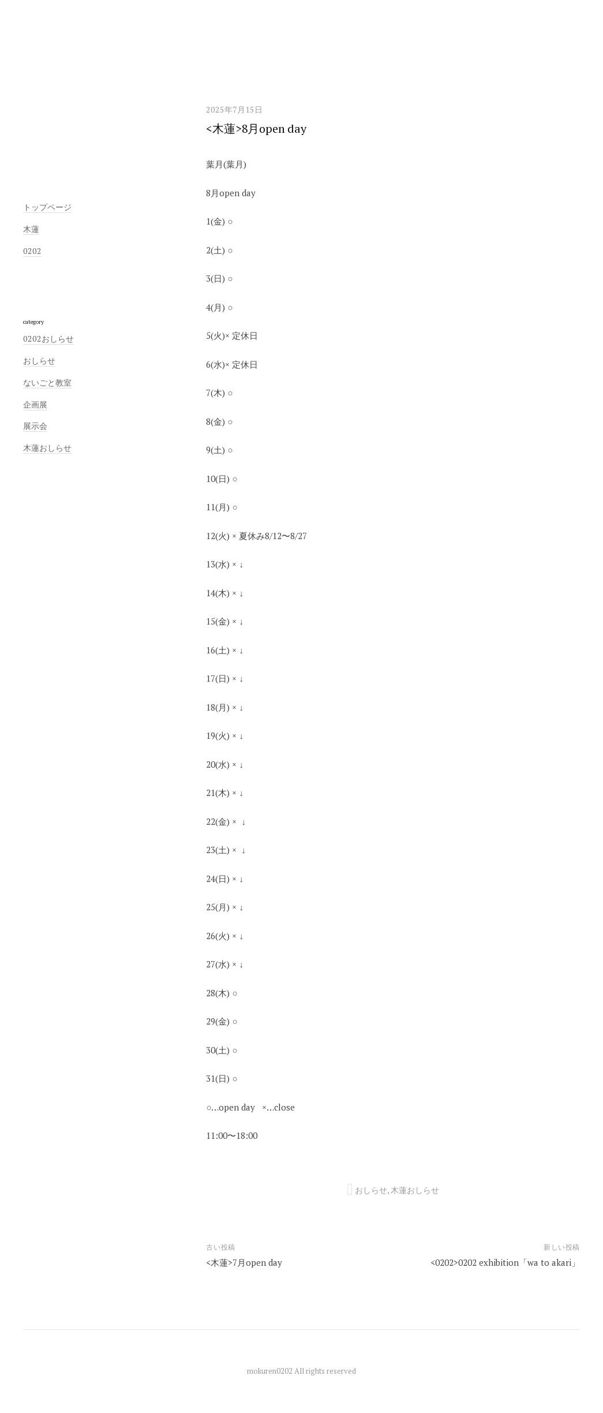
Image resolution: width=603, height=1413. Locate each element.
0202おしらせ (48, 338)
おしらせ (371, 1189)
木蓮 (31, 228)
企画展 (35, 404)
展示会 (35, 425)
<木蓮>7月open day (244, 1262)
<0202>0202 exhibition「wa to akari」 (505, 1262)
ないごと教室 (47, 382)
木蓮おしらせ (415, 1189)
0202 (32, 250)
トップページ (47, 206)
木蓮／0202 (301, 45)
